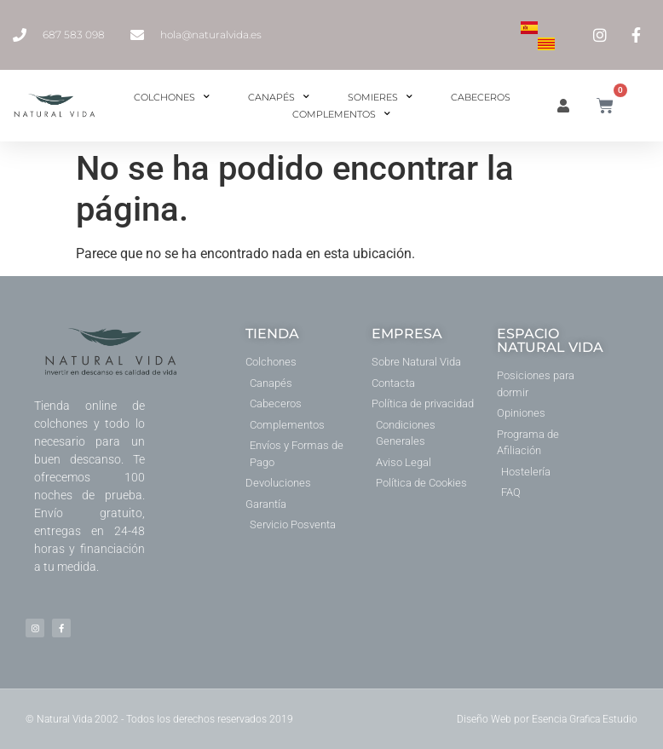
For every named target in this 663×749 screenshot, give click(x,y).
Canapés (278, 97)
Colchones (172, 97)
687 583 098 (74, 34)
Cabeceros (480, 97)
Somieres (380, 97)
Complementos (341, 114)
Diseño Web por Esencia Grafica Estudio (547, 719)
